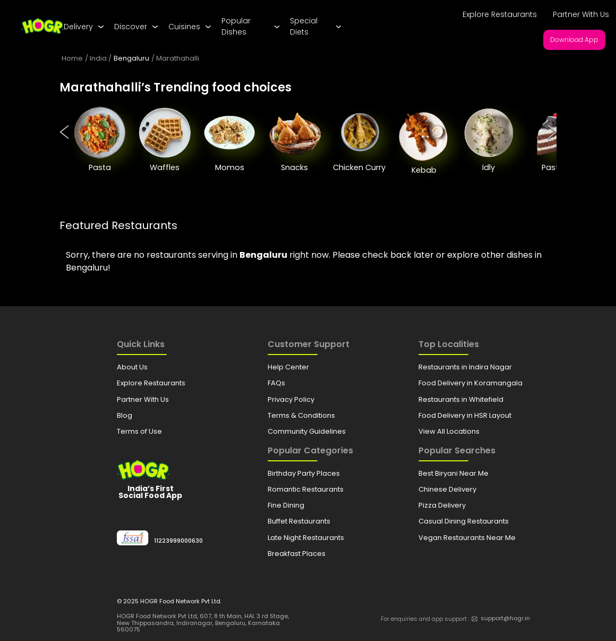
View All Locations (449, 431)
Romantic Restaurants (306, 489)
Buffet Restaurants (299, 521)
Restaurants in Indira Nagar (465, 367)
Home (72, 58)
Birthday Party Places (304, 473)
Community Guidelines (307, 431)
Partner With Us (581, 14)
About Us (132, 367)
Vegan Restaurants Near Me (467, 538)
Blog (124, 415)
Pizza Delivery (442, 505)
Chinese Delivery (447, 489)
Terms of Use (139, 431)
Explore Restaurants (500, 14)
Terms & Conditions (301, 415)
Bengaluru (131, 58)
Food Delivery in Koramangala (470, 383)
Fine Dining (286, 505)
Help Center (288, 367)
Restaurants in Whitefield (460, 399)
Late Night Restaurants (306, 538)
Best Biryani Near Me (453, 473)
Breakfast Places (297, 554)
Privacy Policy (291, 399)
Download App (574, 39)
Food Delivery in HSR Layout (464, 415)
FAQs (276, 383)
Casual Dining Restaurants (463, 521)
